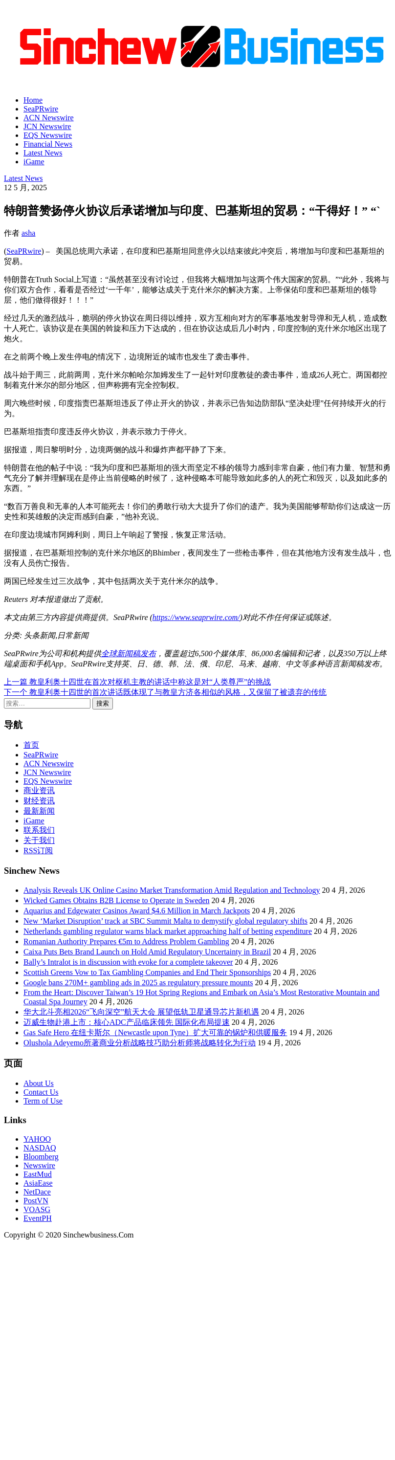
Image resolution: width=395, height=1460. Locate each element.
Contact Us (41, 1092)
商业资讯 (39, 790)
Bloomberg (41, 1156)
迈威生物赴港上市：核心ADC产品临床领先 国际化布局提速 (126, 1022)
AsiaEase (38, 1183)
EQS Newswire (47, 135)
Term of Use (43, 1101)
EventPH (37, 1218)
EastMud (37, 1174)
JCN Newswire (47, 126)
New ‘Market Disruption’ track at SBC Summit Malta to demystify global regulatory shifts (165, 921)
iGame (33, 161)
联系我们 (39, 830)
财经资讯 (39, 800)
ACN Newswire (48, 117)
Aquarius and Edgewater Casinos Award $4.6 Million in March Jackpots (136, 911)
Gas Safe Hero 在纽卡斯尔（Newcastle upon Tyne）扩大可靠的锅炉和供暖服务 (155, 1032)
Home (33, 100)
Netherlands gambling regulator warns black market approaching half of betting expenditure (167, 931)
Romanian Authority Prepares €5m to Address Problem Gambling (126, 941)
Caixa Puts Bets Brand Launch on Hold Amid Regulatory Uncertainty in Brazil (147, 952)
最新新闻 (39, 811)
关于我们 (39, 840)
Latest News (43, 153)
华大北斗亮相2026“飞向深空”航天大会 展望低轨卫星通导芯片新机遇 (141, 1012)
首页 (31, 745)
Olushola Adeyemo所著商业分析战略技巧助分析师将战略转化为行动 (139, 1043)
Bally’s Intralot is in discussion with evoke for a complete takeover (128, 962)
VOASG (36, 1209)
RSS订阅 (38, 850)
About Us (38, 1083)
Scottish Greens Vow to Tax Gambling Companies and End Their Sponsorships (147, 972)
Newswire (39, 1165)
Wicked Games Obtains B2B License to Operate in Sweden (116, 900)
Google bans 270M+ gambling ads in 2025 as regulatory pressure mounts (138, 982)
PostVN (35, 1200)
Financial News (47, 144)
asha (28, 233)
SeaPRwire (40, 109)
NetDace (37, 1192)
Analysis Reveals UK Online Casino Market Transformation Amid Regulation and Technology (171, 890)
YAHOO (37, 1139)
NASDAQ (39, 1148)
